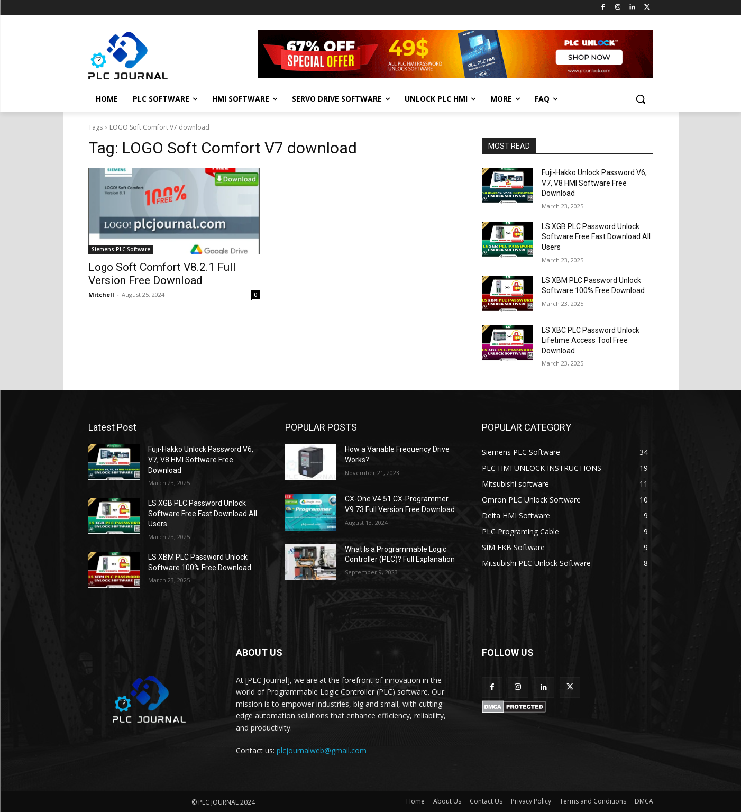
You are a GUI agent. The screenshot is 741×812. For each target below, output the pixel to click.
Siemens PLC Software (121, 249)
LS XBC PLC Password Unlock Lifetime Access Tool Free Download (590, 340)
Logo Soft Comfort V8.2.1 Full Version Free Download (162, 274)
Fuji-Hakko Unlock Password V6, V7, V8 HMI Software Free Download (594, 182)
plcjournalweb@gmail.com (322, 750)
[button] (640, 99)
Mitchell (101, 294)
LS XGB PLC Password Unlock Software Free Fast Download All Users (596, 236)
